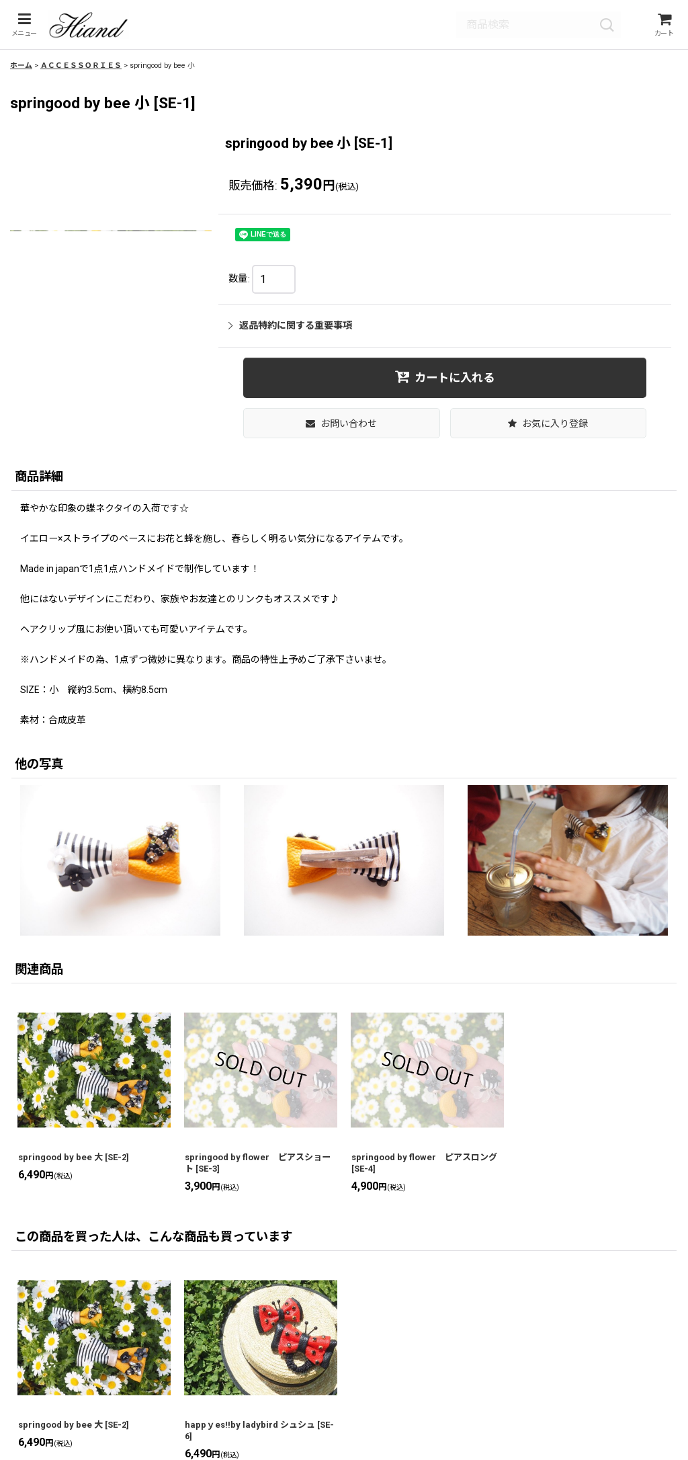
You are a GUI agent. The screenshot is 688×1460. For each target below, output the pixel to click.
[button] (22, 27)
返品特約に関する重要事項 (290, 330)
